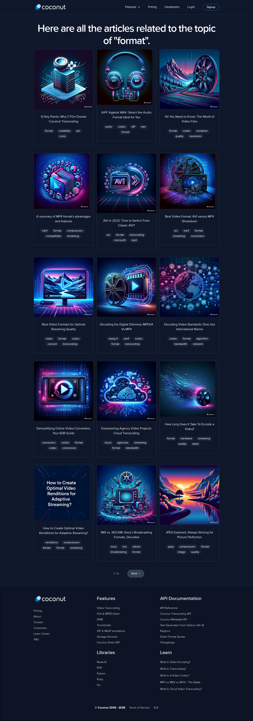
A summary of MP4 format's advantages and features (63, 219)
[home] (50, 7)
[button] (132, 7)
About (37, 616)
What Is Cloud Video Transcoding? (181, 689)
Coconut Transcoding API (175, 613)
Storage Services (107, 636)
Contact (38, 622)
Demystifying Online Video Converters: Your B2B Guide (63, 431)
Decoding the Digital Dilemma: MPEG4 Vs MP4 (126, 327)
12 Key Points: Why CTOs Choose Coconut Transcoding (63, 119)
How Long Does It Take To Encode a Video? (189, 427)
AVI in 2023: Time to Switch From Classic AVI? (126, 223)
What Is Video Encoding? (175, 662)
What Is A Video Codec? (174, 675)
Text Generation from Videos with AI (182, 625)
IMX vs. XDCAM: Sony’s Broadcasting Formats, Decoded (126, 535)
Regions (165, 631)
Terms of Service (139, 707)
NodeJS (102, 662)
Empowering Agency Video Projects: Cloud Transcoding (126, 431)
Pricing (152, 7)
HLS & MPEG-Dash (108, 613)
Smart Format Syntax (172, 636)
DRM (100, 619)
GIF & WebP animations (111, 631)
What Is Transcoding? (173, 669)
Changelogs (167, 642)
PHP (99, 668)
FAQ (36, 639)
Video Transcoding (108, 608)
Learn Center (42, 633)
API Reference (169, 608)
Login (191, 7)
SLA (156, 707)
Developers (172, 7)
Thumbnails (104, 625)
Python (101, 673)
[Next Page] (135, 574)
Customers (40, 628)
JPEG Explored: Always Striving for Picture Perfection (189, 535)
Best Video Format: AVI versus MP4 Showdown (189, 219)
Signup (211, 7)
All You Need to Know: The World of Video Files (189, 119)
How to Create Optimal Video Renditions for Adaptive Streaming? (63, 531)
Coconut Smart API (108, 642)
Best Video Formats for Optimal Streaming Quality (63, 327)
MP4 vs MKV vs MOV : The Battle (180, 682)
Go (98, 685)
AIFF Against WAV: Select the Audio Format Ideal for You (126, 115)
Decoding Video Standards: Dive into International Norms (189, 327)
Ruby (100, 679)
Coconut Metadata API (173, 619)
